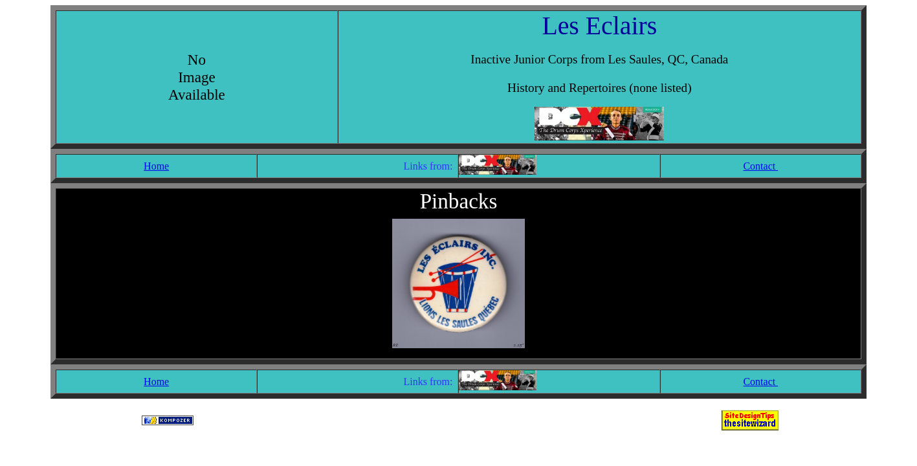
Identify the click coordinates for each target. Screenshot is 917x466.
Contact (760, 166)
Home (156, 166)
